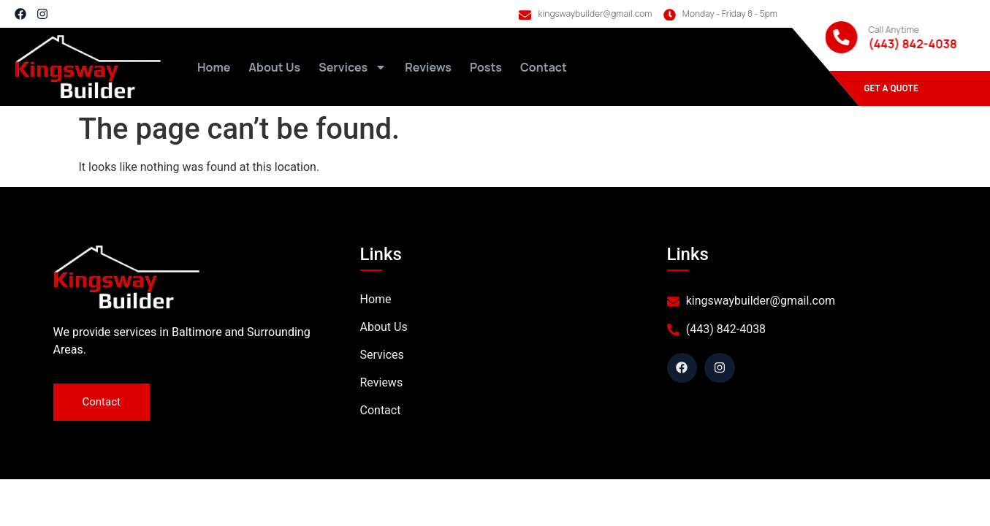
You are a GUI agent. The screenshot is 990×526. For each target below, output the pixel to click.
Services (353, 67)
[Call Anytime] (841, 37)
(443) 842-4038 (912, 44)
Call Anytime (893, 29)
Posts (486, 67)
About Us (274, 67)
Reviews (428, 67)
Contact (543, 67)
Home (213, 67)
